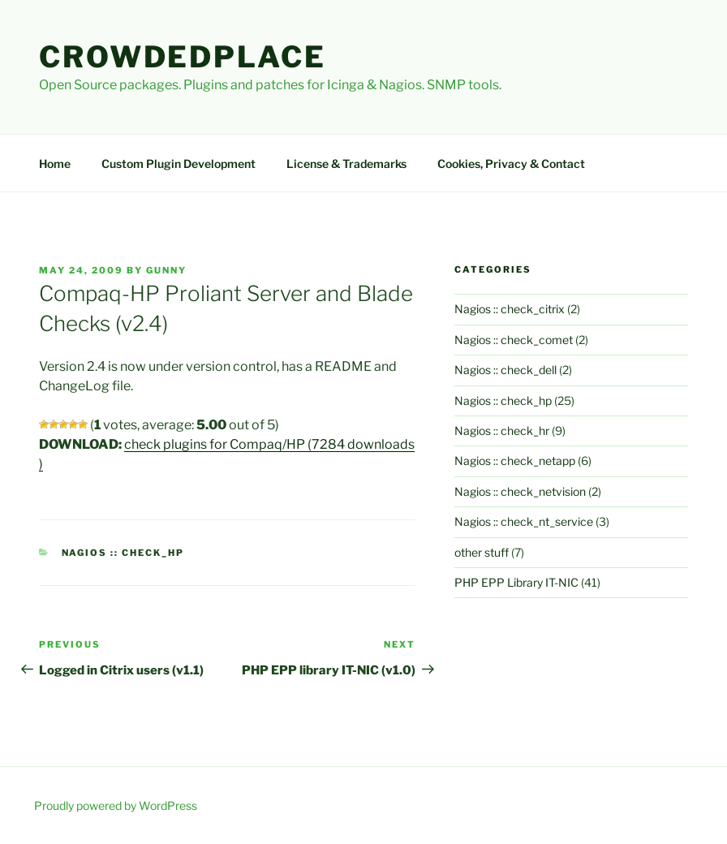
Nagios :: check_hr (501, 430)
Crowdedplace (182, 57)
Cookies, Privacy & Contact (511, 163)
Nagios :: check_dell (505, 370)
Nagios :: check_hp (123, 552)
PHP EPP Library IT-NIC (516, 582)
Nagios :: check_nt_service (523, 521)
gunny (166, 270)
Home (55, 163)
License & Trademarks (346, 163)
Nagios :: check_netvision (520, 491)
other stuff (481, 552)
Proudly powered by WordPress (115, 805)
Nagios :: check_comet (513, 340)
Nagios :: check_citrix (509, 309)
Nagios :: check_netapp (514, 460)
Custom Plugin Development (178, 163)
